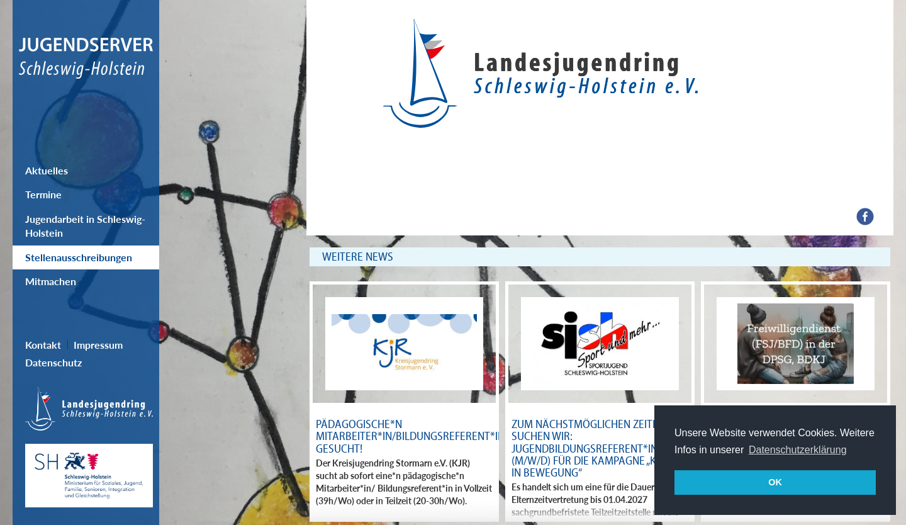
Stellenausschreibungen (78, 257)
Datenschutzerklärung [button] (798, 449)
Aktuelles (46, 170)
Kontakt (43, 345)
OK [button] (775, 482)
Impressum (98, 345)
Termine (43, 194)
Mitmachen (50, 281)
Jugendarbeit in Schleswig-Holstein (85, 226)
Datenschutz (53, 362)
